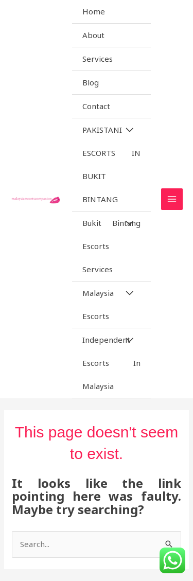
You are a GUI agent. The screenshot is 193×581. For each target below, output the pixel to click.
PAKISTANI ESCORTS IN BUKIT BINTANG (111, 164)
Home (93, 11)
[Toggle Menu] (129, 130)
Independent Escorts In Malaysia (111, 362)
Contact (96, 106)
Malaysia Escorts (98, 304)
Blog (90, 82)
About (93, 35)
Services (97, 59)
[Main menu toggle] (172, 199)
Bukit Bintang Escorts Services (111, 246)
